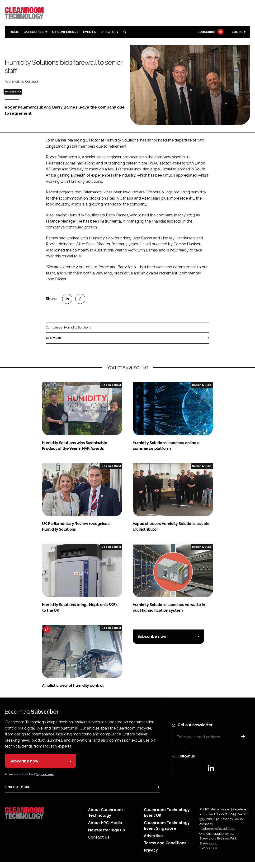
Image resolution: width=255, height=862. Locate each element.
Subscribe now (151, 636)
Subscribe (210, 32)
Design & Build (13, 92)
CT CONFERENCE (65, 32)
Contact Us (99, 837)
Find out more (17, 787)
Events (89, 32)
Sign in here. (45, 774)
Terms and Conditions (165, 843)
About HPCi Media (105, 823)
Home (14, 32)
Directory (109, 32)
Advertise (153, 836)
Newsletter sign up (106, 830)
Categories (33, 32)
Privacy (151, 850)
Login (237, 32)
